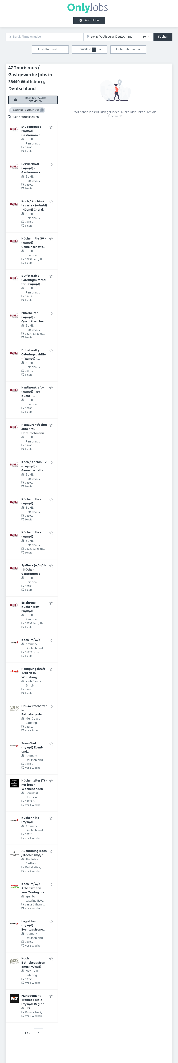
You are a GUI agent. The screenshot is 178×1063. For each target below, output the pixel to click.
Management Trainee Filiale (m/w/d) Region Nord (32, 1002)
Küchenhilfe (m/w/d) (30, 820)
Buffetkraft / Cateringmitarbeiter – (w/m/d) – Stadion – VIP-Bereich (33, 284)
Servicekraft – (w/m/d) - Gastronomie (31, 168)
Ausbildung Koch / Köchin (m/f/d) (34, 853)
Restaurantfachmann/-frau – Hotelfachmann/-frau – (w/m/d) (34, 431)
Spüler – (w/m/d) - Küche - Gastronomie (33, 569)
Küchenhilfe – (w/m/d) (31, 501)
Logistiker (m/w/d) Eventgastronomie (34, 927)
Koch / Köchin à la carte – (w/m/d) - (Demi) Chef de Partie (34, 208)
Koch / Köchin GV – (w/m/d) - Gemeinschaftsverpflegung (34, 468)
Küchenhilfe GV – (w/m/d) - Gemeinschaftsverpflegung (34, 245)
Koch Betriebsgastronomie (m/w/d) (33, 963)
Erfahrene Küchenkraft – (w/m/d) (31, 607)
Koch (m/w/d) (31, 640)
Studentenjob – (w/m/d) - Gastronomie (32, 131)
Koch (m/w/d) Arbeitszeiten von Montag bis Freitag (32, 890)
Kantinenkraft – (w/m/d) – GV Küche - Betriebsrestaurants (33, 396)
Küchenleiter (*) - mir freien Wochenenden (34, 785)
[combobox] (45, 37)
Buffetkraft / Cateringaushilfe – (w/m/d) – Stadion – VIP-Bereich (33, 359)
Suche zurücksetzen (23, 117)
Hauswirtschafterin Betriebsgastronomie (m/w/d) (34, 712)
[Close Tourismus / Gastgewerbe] (42, 110)
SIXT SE (31, 1008)
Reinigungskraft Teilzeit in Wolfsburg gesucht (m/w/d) (33, 675)
